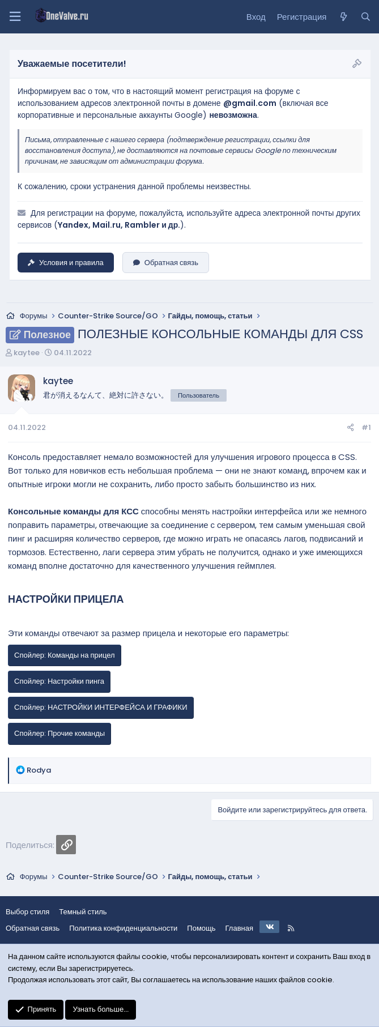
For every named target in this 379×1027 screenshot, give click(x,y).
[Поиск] (366, 17)
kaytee (27, 352)
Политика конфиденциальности (123, 928)
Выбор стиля (27, 911)
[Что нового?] (343, 17)
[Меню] (14, 16)
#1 (366, 427)
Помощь (201, 928)
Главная (239, 928)
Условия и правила (66, 262)
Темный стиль (83, 911)
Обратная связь (165, 262)
